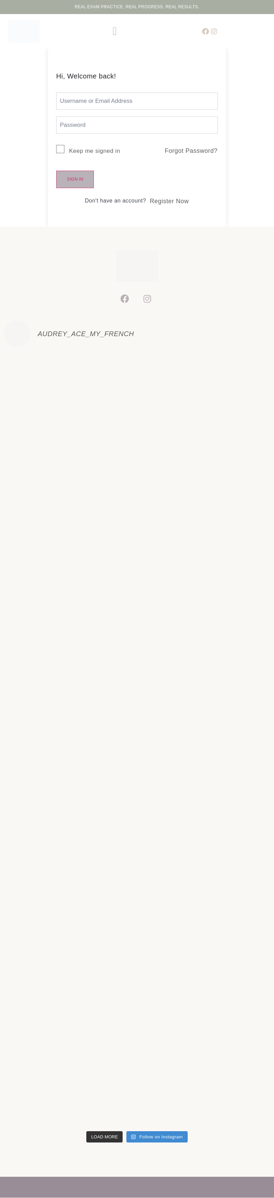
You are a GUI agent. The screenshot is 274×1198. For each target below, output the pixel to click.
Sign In (75, 179)
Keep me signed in (94, 151)
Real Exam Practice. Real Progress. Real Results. (137, 6)
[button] (115, 31)
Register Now (169, 201)
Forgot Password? (191, 150)
